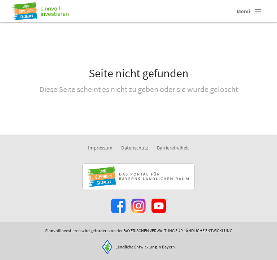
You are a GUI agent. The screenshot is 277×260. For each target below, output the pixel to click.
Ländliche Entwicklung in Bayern (145, 247)
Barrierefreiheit (173, 147)
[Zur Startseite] (40, 11)
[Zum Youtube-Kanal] (158, 206)
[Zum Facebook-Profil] (118, 206)
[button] (257, 11)
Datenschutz (134, 147)
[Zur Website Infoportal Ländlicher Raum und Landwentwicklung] (138, 176)
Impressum (100, 147)
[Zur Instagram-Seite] (138, 206)
